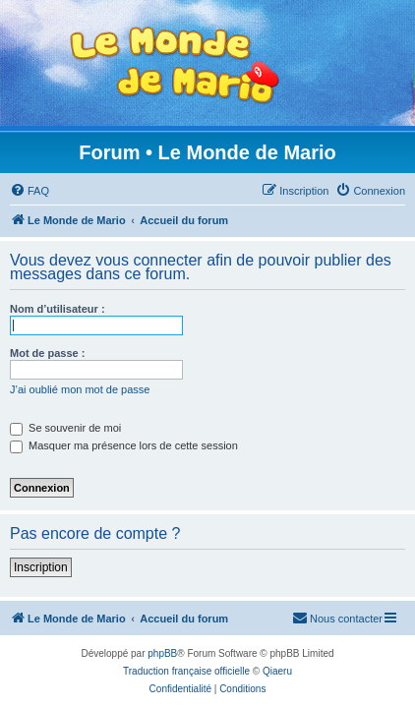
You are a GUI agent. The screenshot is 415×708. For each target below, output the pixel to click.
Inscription (41, 567)
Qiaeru (277, 671)
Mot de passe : (47, 353)
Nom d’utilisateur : (57, 309)
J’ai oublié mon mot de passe (79, 389)
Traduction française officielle (186, 671)
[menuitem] (29, 191)
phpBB (162, 653)
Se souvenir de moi (65, 428)
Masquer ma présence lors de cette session (124, 445)
